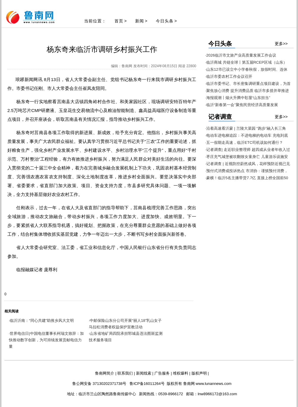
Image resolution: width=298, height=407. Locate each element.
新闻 (139, 21)
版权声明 (199, 373)
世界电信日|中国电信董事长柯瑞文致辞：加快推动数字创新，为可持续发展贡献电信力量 (46, 340)
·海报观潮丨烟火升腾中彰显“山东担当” (237, 97)
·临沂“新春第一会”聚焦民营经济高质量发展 (241, 105)
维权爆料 (180, 373)
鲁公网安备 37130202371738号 (99, 383)
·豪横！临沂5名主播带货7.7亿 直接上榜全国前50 (246, 178)
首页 (118, 21)
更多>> (281, 43)
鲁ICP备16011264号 (147, 383)
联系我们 (125, 373)
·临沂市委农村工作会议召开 (229, 76)
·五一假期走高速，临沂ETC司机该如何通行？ (244, 142)
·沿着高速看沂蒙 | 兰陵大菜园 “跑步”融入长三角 (245, 128)
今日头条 (164, 21)
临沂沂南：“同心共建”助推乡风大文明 (42, 320)
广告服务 (162, 373)
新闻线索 (143, 373)
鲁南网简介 (104, 373)
